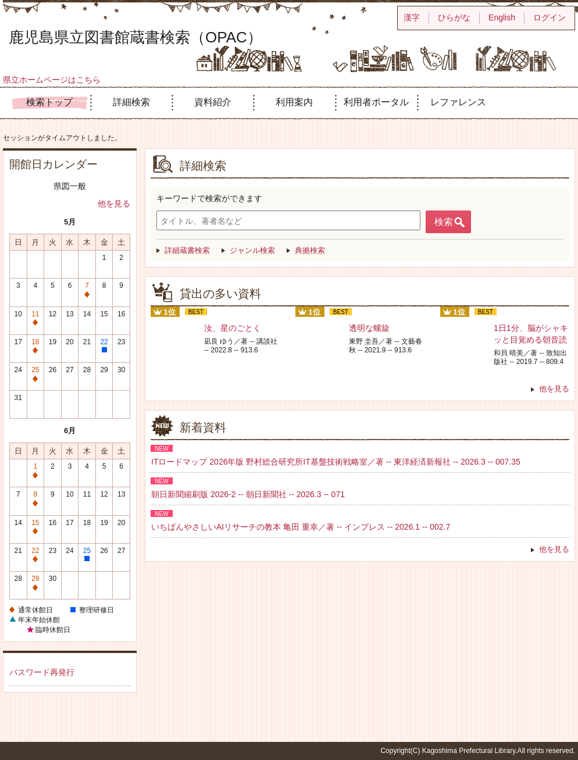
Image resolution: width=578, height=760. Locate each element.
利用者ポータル (376, 102)
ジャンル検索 (252, 250)
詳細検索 (131, 102)
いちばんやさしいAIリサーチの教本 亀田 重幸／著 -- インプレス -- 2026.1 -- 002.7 (300, 526)
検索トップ (49, 102)
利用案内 (294, 102)
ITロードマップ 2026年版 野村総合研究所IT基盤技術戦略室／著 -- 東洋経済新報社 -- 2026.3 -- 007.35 (335, 461)
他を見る (114, 203)
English (501, 17)
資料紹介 (212, 102)
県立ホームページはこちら (52, 79)
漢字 (412, 17)
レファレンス (458, 102)
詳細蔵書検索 (187, 250)
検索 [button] (443, 222)
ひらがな (454, 17)
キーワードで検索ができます (209, 198)
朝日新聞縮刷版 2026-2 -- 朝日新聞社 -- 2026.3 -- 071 (248, 494)
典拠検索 (310, 250)
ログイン (549, 17)
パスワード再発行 (41, 672)
